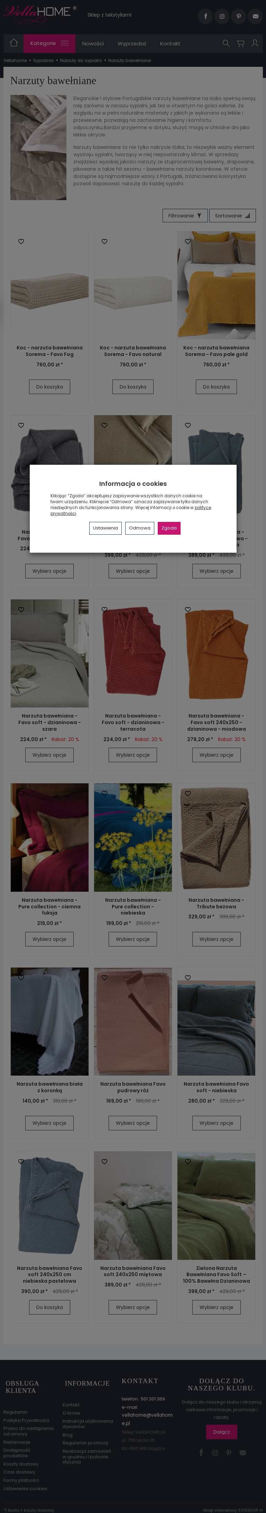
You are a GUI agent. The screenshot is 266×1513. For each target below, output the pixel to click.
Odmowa (139, 528)
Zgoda (169, 528)
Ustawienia (105, 528)
